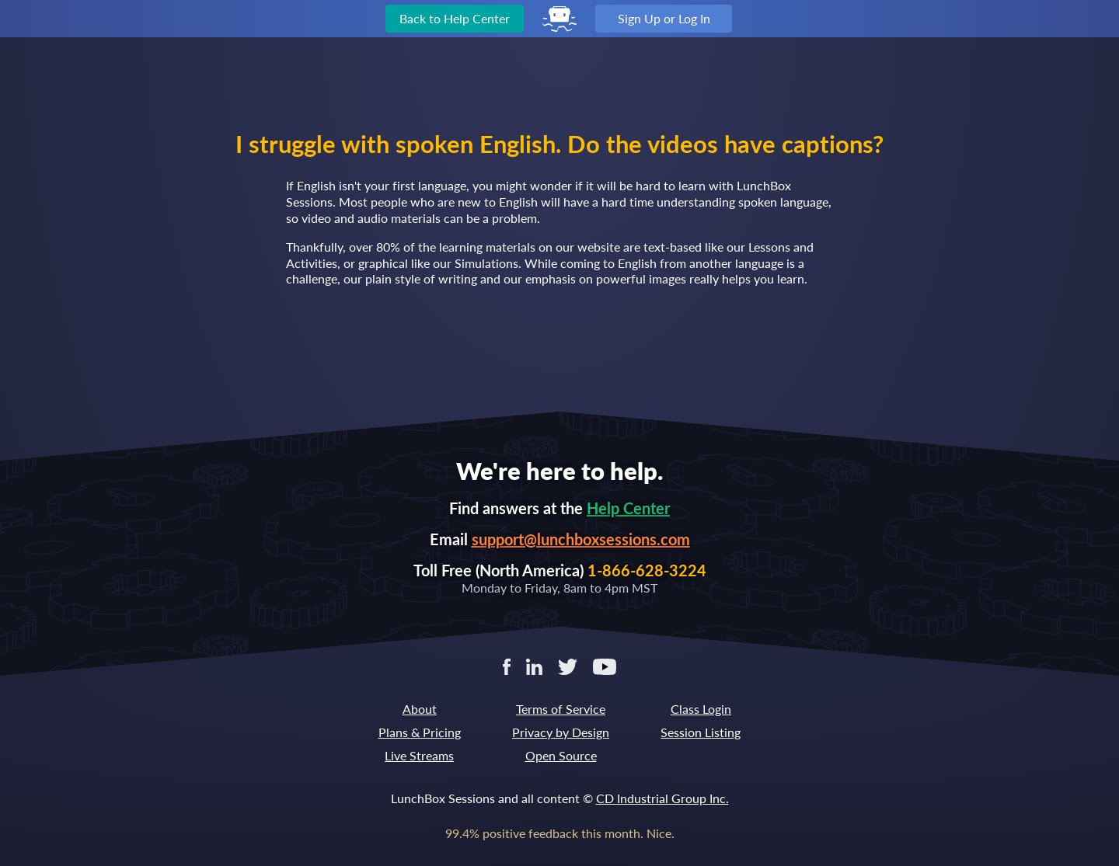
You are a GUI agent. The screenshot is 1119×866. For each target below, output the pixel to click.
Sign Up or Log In (664, 18)
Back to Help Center (454, 18)
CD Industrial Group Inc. (662, 798)
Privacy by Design (560, 732)
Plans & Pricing (419, 732)
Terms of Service (560, 708)
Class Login (701, 708)
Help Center (628, 508)
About (420, 708)
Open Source (561, 755)
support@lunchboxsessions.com (581, 539)
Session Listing (701, 732)
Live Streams (419, 755)
